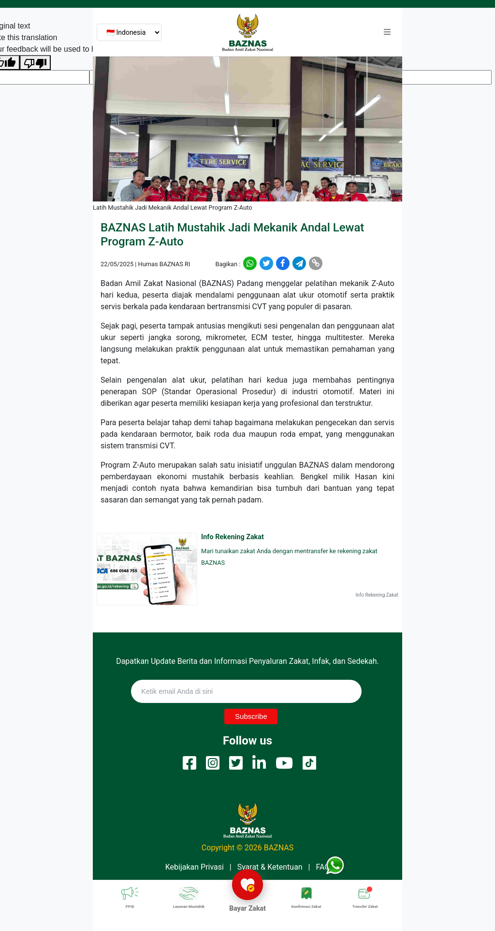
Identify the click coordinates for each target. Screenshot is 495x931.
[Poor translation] (35, 62)
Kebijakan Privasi (194, 867)
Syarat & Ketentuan (270, 867)
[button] (387, 32)
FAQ (323, 867)
